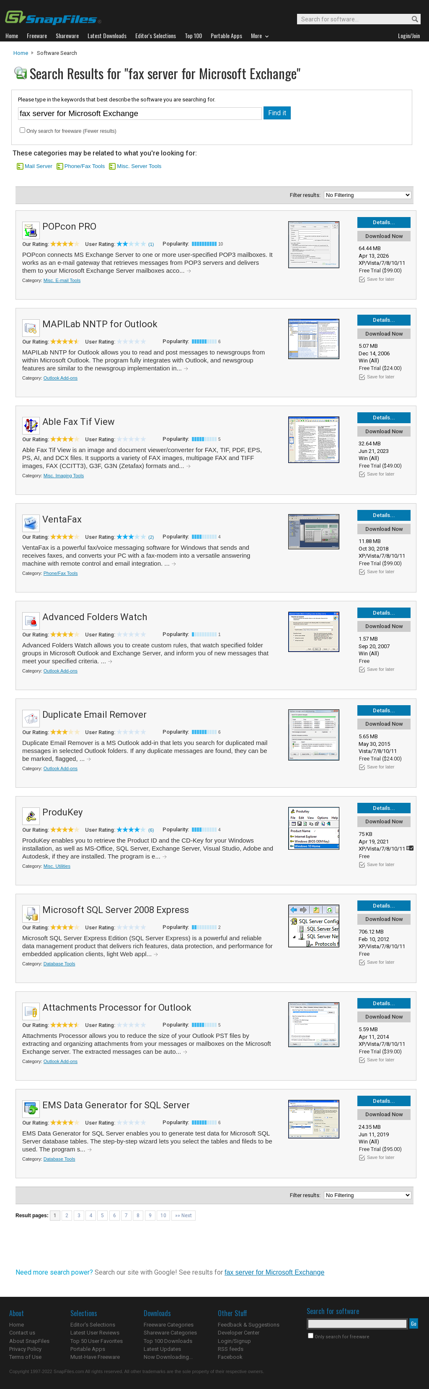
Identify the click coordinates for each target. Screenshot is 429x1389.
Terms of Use (25, 1357)
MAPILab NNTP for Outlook (100, 324)
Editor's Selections (92, 1325)
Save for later (380, 279)
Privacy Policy (25, 1349)
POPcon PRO (69, 226)
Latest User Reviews (94, 1333)
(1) (151, 244)
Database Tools (59, 963)
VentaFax (62, 519)
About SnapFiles (29, 1341)
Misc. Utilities (57, 866)
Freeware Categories (169, 1325)
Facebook (230, 1357)
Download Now (384, 236)
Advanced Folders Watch (94, 617)
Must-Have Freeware (95, 1357)
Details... (384, 222)
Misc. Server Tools (139, 166)
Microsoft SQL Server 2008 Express (115, 910)
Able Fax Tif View (78, 421)
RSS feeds (230, 1349)
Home (20, 53)
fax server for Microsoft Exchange (274, 1272)
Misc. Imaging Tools (64, 475)
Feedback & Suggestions (248, 1325)
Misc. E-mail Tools (62, 280)
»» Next (183, 1215)
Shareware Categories (170, 1333)
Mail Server (38, 166)
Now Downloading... (168, 1357)
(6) (151, 830)
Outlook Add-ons (61, 377)
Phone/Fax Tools (85, 166)
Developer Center (238, 1333)
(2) (151, 537)
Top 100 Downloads (168, 1341)
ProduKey (62, 812)
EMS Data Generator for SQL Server (116, 1105)
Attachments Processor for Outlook (116, 1007)
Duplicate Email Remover (94, 714)
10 (163, 1215)
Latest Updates (162, 1349)
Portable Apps (87, 1349)
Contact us (22, 1333)
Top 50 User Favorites (96, 1341)
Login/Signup (234, 1341)
